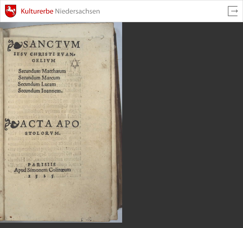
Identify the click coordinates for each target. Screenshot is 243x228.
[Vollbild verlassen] (233, 11)
